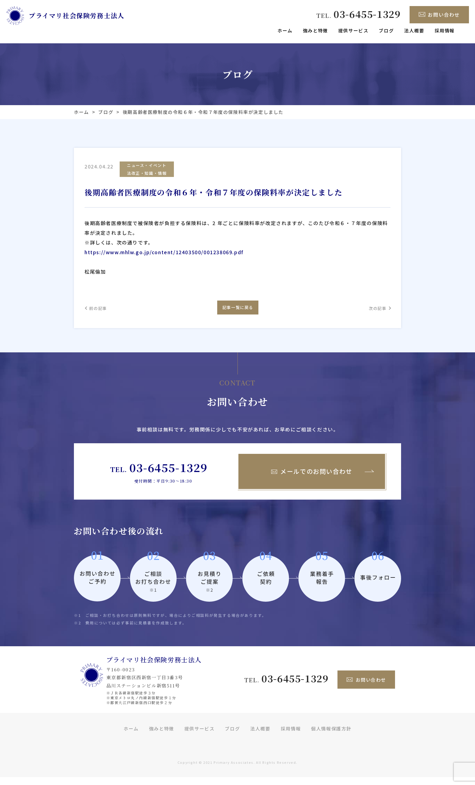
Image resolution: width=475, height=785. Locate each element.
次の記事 (373, 313)
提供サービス (353, 30)
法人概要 (414, 30)
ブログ (386, 30)
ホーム (285, 30)
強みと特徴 (315, 30)
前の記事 (101, 313)
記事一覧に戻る (237, 312)
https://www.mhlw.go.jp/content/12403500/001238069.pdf (164, 254)
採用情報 (445, 30)
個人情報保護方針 (331, 736)
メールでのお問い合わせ (311, 479)
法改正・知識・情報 (147, 175)
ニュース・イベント (146, 166)
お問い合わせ (439, 15)
